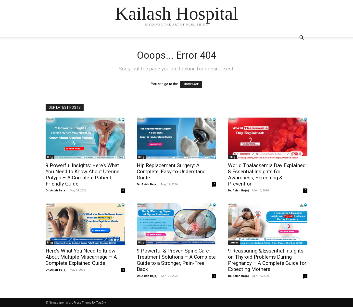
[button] (301, 38)
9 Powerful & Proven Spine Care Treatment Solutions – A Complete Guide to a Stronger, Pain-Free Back (176, 260)
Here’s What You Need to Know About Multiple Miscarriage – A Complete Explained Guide (81, 257)
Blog (50, 157)
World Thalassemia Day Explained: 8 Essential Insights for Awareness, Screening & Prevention (267, 174)
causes (233, 242)
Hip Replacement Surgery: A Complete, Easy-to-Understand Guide (171, 171)
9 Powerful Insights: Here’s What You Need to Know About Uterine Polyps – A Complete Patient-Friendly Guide (82, 174)
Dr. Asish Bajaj (56, 190)
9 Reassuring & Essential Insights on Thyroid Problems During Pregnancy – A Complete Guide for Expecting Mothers (267, 260)
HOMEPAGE (191, 84)
